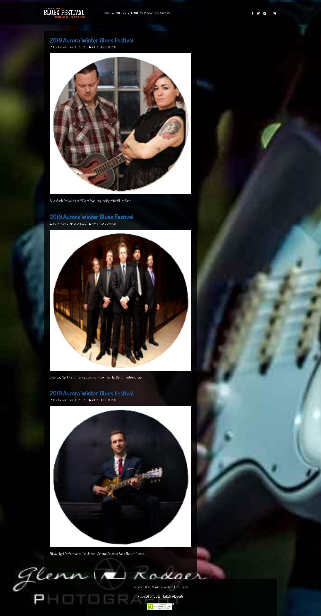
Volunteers (135, 13)
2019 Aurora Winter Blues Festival (92, 40)
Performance (60, 47)
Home (107, 13)
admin (95, 47)
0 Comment (111, 47)
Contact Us (151, 13)
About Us (118, 13)
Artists (165, 13)
